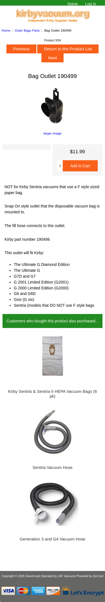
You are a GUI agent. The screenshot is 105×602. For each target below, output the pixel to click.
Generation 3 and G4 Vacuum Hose (52, 539)
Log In (90, 4)
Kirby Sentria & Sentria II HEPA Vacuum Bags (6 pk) (52, 393)
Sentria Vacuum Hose (52, 467)
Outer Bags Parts (27, 30)
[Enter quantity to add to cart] (60, 165)
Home (72, 4)
